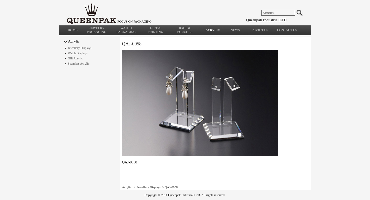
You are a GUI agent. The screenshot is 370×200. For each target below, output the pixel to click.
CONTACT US (287, 30)
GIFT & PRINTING (155, 30)
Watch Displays (77, 53)
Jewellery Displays (80, 48)
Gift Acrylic (75, 58)
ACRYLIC (212, 30)
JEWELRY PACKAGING (96, 30)
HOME (73, 30)
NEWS (235, 30)
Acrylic (74, 41)
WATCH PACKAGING (126, 30)
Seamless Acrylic (79, 63)
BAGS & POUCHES (184, 30)
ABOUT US (260, 30)
